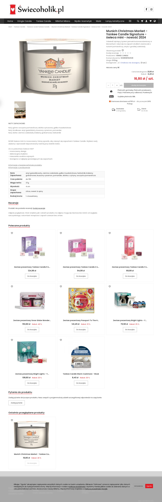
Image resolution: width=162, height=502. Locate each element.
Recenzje (13, 203)
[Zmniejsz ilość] (116, 85)
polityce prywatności (77, 486)
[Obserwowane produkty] (150, 21)
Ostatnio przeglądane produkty (27, 413)
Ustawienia (138, 486)
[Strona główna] (36, 9)
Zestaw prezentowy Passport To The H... (81, 321)
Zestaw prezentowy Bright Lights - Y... (130, 321)
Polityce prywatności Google (96, 489)
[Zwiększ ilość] (108, 85)
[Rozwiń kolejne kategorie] (130, 21)
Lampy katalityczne (115, 21)
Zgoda (149, 486)
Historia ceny (112, 67)
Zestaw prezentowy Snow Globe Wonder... (32, 321)
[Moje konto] (146, 21)
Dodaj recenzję (39, 208)
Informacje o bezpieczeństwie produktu (25, 165)
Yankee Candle (43, 21)
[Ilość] (112, 85)
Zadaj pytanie (16, 403)
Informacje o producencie (19, 167)
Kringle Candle (25, 21)
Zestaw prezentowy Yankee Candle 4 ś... (81, 267)
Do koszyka (32, 276)
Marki (98, 21)
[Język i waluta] (155, 21)
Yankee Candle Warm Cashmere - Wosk (81, 374)
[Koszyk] (142, 21)
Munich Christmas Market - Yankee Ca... (32, 455)
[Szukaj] (138, 21)
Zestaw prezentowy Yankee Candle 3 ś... (130, 267)
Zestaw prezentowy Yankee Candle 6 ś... (32, 267)
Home (10, 21)
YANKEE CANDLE (122, 55)
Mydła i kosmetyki (83, 21)
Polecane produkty (19, 226)
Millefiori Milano (62, 21)
